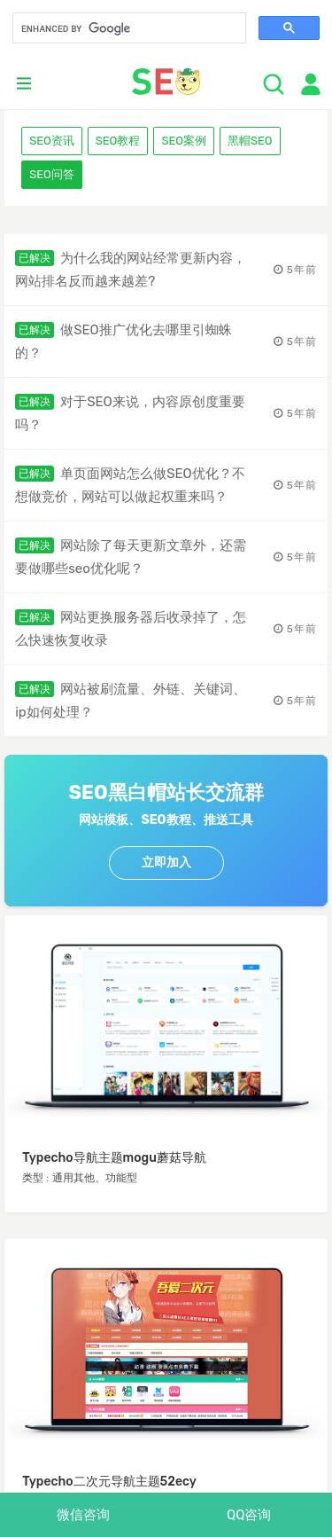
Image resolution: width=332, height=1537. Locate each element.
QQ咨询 (249, 1515)
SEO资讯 (51, 140)
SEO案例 (183, 140)
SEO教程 (118, 140)
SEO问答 (51, 174)
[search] (127, 29)
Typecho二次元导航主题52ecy (109, 1481)
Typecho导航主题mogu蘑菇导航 (114, 1157)
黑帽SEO (250, 140)
